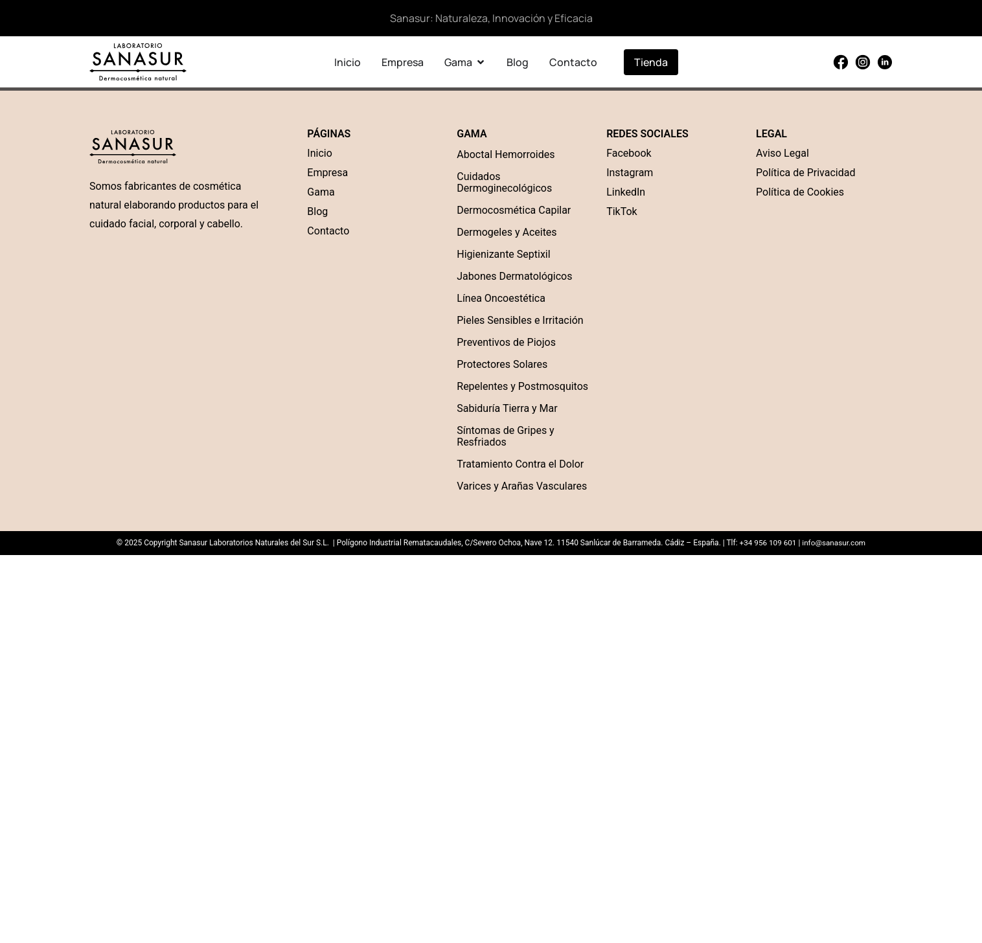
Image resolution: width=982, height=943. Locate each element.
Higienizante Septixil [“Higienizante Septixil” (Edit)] (503, 254)
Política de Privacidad (805, 172)
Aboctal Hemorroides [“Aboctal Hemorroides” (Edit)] (505, 154)
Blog (317, 211)
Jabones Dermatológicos (514, 276)
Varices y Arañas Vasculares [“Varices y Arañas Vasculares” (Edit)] (522, 486)
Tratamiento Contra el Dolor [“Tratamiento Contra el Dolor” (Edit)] (520, 464)
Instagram (629, 172)
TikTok (621, 211)
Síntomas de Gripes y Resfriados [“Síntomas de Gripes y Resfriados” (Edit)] (505, 436)
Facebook (628, 153)
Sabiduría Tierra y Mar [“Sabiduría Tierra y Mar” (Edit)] (507, 408)
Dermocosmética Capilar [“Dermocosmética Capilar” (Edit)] (514, 210)
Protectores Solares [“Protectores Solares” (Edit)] (502, 364)
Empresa (327, 172)
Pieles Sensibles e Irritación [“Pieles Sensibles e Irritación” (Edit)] (520, 320)
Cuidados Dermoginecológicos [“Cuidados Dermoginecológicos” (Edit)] (504, 182)
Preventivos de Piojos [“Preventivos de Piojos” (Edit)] (506, 342)
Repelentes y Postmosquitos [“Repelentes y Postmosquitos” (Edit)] (522, 386)
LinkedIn (625, 192)
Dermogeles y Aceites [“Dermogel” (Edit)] (506, 232)
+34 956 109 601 (767, 542)
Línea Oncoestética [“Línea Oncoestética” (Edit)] (501, 298)
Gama (320, 192)
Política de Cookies (800, 192)
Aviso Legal (782, 153)
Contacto (328, 231)
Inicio (319, 153)
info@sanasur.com (834, 542)
